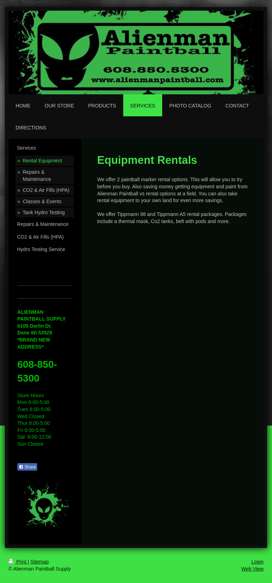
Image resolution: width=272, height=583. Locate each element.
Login (257, 562)
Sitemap (39, 562)
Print (18, 562)
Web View (252, 569)
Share (27, 467)
